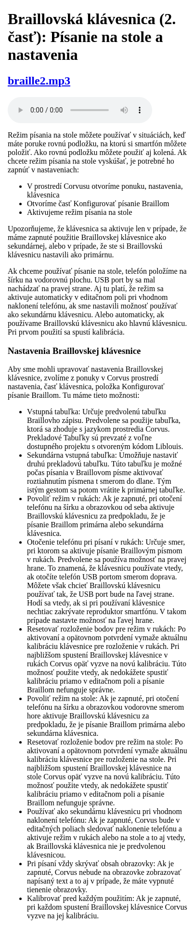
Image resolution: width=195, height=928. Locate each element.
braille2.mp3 (39, 80)
